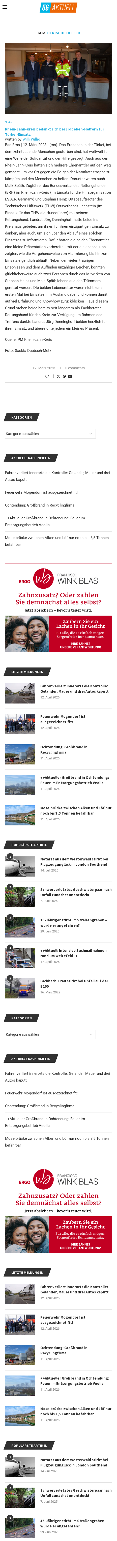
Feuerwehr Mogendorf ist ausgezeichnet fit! (41, 1093)
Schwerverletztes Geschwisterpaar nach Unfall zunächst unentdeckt (76, 1493)
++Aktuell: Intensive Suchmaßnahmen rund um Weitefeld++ (73, 953)
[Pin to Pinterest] (64, 376)
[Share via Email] (70, 376)
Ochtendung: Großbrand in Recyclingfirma (39, 1106)
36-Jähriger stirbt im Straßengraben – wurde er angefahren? (73, 1523)
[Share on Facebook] (53, 376)
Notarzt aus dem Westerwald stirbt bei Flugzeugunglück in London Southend (74, 1462)
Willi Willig (31, 139)
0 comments (75, 368)
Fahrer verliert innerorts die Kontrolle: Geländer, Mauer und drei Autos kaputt (74, 1289)
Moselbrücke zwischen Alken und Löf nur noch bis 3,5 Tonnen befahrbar (75, 1411)
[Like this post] (47, 376)
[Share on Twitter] (58, 376)
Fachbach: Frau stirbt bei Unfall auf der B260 (74, 984)
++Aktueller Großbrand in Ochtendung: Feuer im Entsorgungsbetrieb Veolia (74, 1381)
